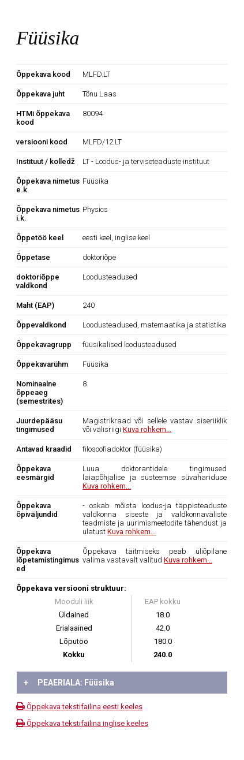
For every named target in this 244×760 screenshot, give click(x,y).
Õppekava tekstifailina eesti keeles (79, 706)
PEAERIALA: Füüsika (69, 682)
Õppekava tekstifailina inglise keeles (82, 723)
